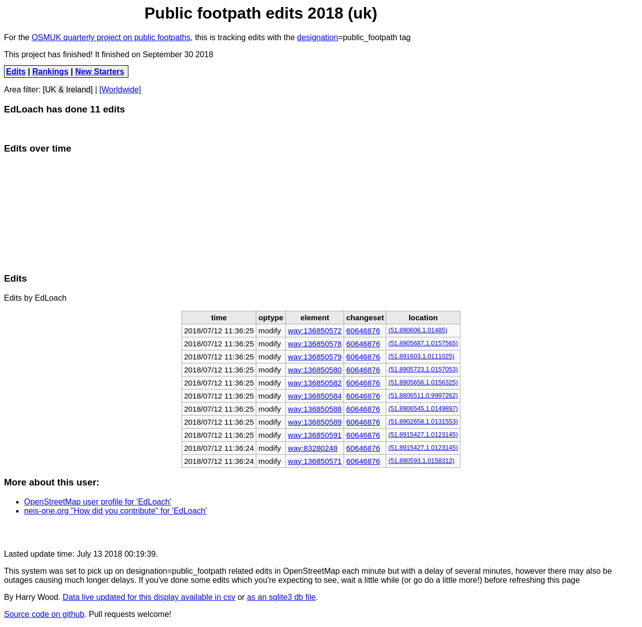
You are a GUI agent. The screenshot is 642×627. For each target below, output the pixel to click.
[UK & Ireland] (68, 89)
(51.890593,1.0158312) (421, 460)
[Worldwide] (120, 89)
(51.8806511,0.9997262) (423, 395)
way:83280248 (313, 448)
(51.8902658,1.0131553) (423, 421)
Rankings (51, 71)
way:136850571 (315, 461)
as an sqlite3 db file (281, 597)
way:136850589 (315, 422)
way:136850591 (315, 435)
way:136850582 (315, 383)
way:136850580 (315, 369)
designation (317, 37)
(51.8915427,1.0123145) (423, 434)
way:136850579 (315, 356)
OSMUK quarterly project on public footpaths (111, 37)
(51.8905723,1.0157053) (423, 369)
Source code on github (44, 614)
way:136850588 (315, 409)
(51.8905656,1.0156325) (423, 382)
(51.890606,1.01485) (417, 330)
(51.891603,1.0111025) (421, 356)
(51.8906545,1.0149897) (423, 408)
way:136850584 (315, 396)
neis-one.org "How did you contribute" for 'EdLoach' (115, 511)
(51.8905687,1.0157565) (423, 343)
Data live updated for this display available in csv (149, 597)
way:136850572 (315, 330)
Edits (16, 71)
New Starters (99, 71)
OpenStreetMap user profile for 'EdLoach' (97, 501)
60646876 (363, 330)
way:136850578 (315, 343)
